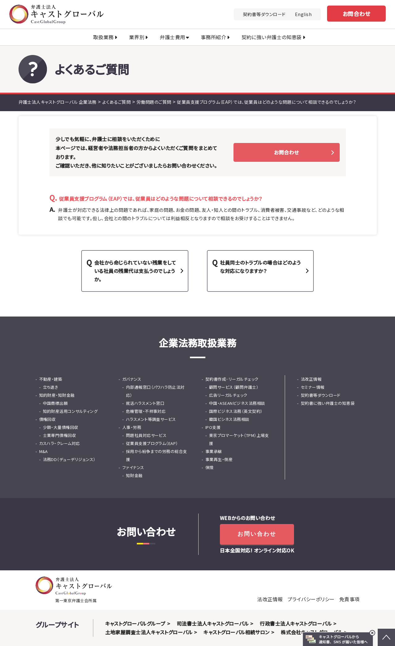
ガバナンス (131, 379)
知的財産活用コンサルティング (70, 411)
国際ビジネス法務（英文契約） (236, 411)
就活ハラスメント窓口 (145, 403)
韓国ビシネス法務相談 (229, 419)
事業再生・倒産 (219, 459)
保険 (209, 467)
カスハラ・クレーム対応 (59, 443)
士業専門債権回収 (59, 435)
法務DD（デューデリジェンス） (69, 459)
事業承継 (213, 451)
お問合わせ (356, 14)
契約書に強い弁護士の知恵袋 (328, 403)
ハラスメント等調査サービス (151, 419)
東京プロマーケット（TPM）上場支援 (239, 439)
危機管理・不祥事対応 (146, 411)
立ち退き (50, 387)
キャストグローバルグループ (135, 623)
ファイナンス (133, 467)
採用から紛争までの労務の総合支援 (156, 455)
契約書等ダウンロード (264, 14)
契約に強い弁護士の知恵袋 (272, 37)
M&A (43, 451)
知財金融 (134, 475)
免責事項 (349, 599)
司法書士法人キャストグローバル (213, 623)
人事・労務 (131, 427)
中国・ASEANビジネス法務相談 (237, 403)
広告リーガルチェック (228, 395)
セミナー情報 (313, 387)
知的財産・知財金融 (57, 395)
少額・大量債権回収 (60, 427)
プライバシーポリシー (311, 599)
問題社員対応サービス (146, 435)
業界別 (136, 37)
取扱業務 (103, 37)
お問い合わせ (256, 534)
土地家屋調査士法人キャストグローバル (149, 632)
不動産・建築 (50, 379)
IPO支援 (213, 427)
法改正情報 (311, 379)
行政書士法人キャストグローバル (296, 623)
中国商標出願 (55, 403)
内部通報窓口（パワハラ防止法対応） (155, 391)
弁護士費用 (172, 37)
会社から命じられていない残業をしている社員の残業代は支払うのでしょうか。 (135, 271)
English (303, 14)
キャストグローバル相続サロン (237, 632)
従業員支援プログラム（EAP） (152, 443)
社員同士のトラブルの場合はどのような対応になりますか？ (260, 267)
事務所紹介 (213, 37)
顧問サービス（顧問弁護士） (233, 387)
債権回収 (47, 419)
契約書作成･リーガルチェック (231, 379)
